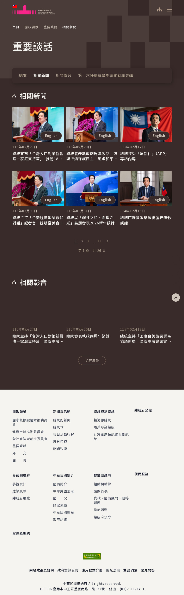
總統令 (58, 424)
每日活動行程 (63, 431)
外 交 (19, 450)
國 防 (19, 457)
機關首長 (101, 486)
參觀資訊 (19, 478)
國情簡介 (60, 478)
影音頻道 (60, 438)
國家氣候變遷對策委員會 (30, 419)
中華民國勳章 (63, 507)
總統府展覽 (21, 493)
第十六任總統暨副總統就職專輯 (105, 75)
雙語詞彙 (130, 565)
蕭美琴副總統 (104, 424)
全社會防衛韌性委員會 (30, 436)
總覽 (23, 75)
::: (2, 2)
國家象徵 (60, 500)
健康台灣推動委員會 (28, 429)
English (51, 135)
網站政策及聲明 (41, 565)
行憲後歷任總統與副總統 (111, 434)
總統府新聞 (62, 417)
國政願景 (31, 26)
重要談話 (50, 26)
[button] (176, 297)
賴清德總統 (102, 417)
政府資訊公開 (67, 565)
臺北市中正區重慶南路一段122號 (79, 584)
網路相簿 (60, 445)
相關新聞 (41, 75)
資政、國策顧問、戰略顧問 (111, 495)
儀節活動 (101, 505)
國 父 (60, 493)
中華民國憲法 (63, 486)
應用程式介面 (92, 565)
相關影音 (64, 75)
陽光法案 (113, 565)
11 (100, 240)
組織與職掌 (102, 478)
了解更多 (95, 360)
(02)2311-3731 (132, 584)
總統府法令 (102, 512)
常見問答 (148, 565)
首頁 (15, 26)
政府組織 (60, 514)
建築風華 (19, 486)
